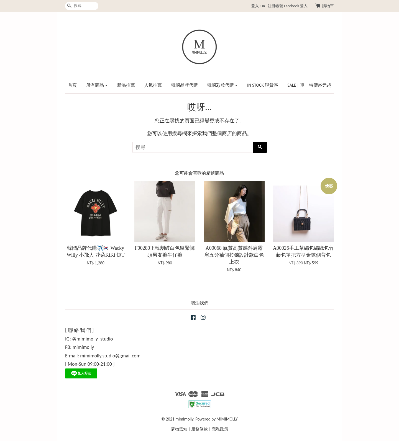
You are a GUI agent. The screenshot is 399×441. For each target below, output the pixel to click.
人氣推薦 (153, 85)
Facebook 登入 (296, 6)
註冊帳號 (275, 6)
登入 (255, 6)
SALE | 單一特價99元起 (309, 85)
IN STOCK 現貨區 (262, 85)
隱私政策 (220, 429)
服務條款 (199, 429)
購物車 (328, 6)
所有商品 (97, 85)
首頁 (72, 85)
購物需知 (179, 429)
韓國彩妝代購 (222, 85)
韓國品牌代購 (184, 85)
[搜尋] (81, 6)
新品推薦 (126, 85)
